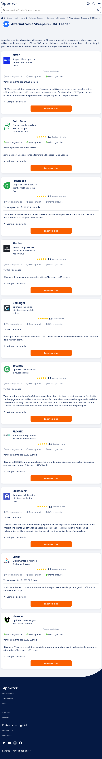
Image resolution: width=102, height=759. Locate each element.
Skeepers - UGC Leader (56, 18)
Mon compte (7, 730)
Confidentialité (8, 693)
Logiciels (5, 717)
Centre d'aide (7, 735)
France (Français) (22, 750)
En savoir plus (51, 108)
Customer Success (35, 18)
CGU (4, 703)
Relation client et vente (16, 18)
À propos (6, 713)
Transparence (7, 698)
